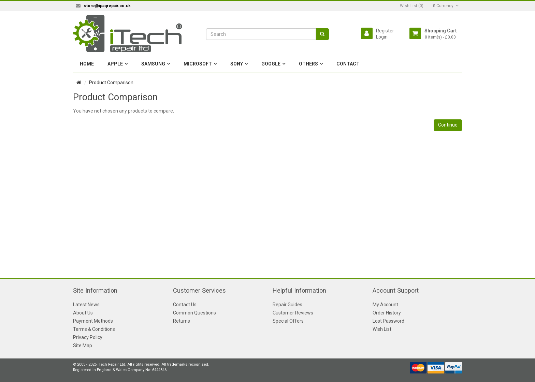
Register (385, 30)
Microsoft (198, 64)
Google (270, 64)
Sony (236, 64)
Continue (448, 125)
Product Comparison (111, 82)
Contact (348, 64)
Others (308, 64)
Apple (115, 64)
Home (87, 64)
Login (382, 37)
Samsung (153, 64)
